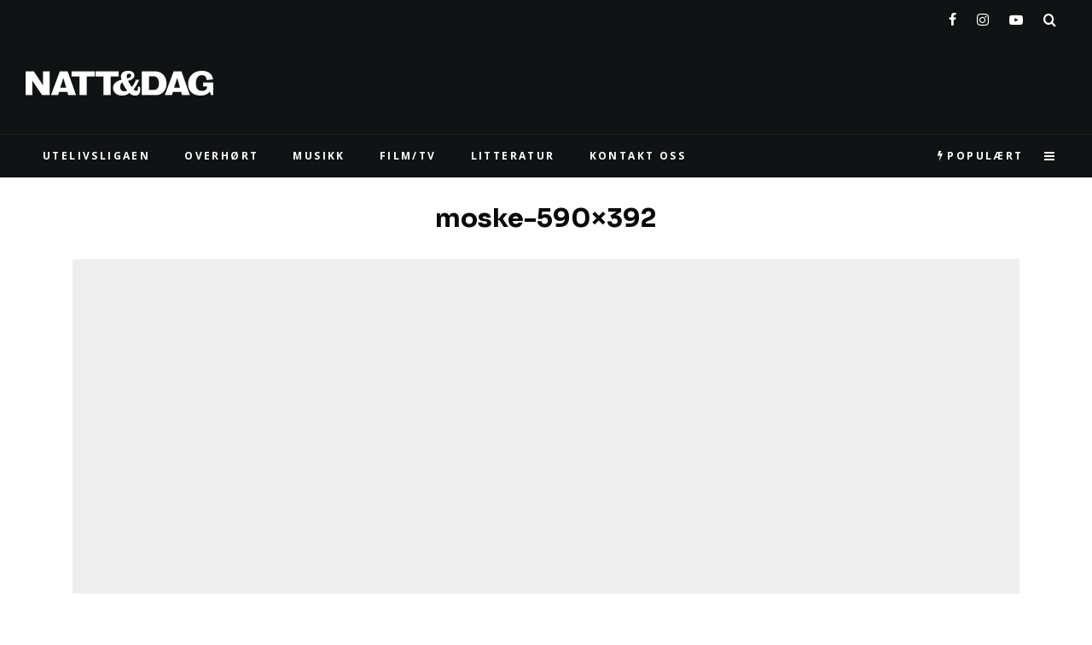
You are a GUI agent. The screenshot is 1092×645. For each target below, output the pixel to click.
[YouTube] (1016, 16)
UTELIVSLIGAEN (96, 155)
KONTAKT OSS (638, 155)
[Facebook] (952, 16)
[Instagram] (983, 16)
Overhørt (221, 155)
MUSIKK (319, 155)
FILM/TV (408, 155)
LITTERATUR (513, 155)
